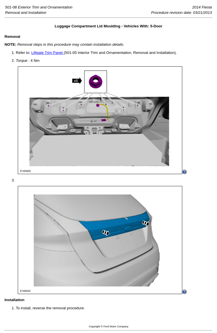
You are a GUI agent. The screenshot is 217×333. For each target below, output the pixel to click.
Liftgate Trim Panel (47, 53)
